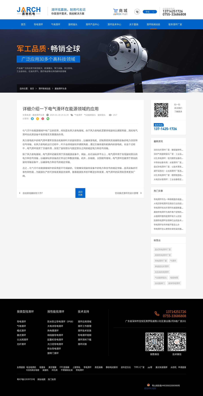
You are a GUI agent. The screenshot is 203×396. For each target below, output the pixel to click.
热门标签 (52, 379)
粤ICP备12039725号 (26, 379)
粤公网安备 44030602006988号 (166, 385)
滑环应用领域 (84, 321)
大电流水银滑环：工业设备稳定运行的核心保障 (174, 179)
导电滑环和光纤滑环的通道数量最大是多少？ (173, 207)
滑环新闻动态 (153, 24)
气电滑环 (55, 24)
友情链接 (21, 367)
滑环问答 (82, 344)
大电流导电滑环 (55, 326)
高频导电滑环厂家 (163, 255)
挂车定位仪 (126, 367)
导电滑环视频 (84, 335)
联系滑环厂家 (175, 24)
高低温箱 (99, 367)
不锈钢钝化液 (67, 369)
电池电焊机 (31, 367)
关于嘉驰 (133, 24)
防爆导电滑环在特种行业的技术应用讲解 (171, 220)
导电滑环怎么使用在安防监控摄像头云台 (171, 228)
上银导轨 (76, 367)
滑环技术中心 (114, 24)
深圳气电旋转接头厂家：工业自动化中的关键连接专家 (177, 153)
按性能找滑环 (55, 311)
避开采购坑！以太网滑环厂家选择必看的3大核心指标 (177, 170)
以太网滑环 (22, 339)
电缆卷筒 (174, 277)
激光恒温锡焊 (161, 367)
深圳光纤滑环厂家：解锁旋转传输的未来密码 (173, 149)
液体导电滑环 (174, 283)
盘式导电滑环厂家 (163, 249)
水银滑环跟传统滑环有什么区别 (167, 216)
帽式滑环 (21, 330)
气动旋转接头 (90, 114)
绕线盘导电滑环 (55, 335)
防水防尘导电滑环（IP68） (61, 321)
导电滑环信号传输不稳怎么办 (166, 224)
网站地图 (41, 379)
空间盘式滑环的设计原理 (126, 193)
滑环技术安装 (84, 330)
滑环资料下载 (84, 339)
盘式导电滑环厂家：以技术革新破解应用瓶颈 (173, 166)
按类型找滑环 (25, 311)
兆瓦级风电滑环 (162, 271)
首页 (23, 24)
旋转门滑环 (53, 353)
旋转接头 (72, 24)
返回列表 (80, 193)
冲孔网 (55, 369)
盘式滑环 (21, 335)
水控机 (173, 367)
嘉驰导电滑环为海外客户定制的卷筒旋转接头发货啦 (176, 211)
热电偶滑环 (53, 330)
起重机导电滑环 (55, 339)
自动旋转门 (160, 283)
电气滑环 (27, 138)
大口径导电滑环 (55, 344)
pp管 (150, 367)
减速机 (45, 369)
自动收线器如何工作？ (33, 193)
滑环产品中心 (92, 24)
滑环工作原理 (84, 326)
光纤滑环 (21, 344)
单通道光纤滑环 (162, 266)
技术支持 (83, 311)
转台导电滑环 (54, 348)
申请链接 (182, 367)
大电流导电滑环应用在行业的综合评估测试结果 (174, 203)
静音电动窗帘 (112, 367)
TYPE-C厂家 (139, 367)
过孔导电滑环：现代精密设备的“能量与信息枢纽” (176, 158)
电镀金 (42, 367)
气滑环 (173, 260)
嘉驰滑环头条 (61, 88)
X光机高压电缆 (32, 369)
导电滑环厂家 (161, 260)
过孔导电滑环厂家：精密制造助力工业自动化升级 (175, 175)
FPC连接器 (64, 367)
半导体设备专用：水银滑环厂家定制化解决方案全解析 (177, 162)
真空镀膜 (52, 367)
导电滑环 (38, 24)
